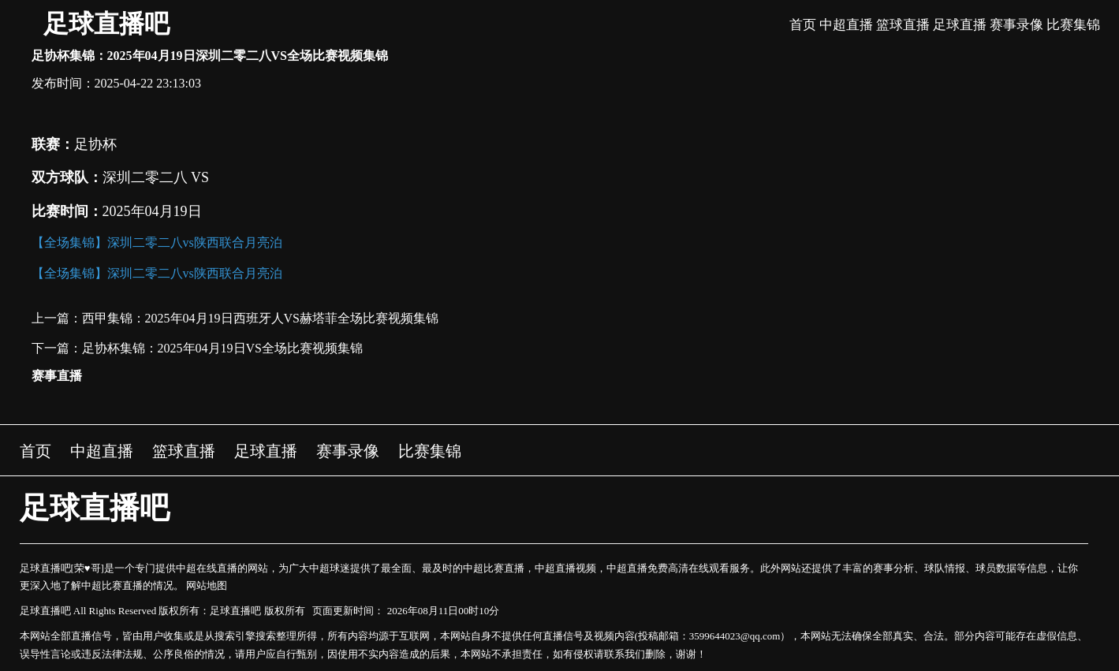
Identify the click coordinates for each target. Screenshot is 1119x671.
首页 (802, 24)
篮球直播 (903, 24)
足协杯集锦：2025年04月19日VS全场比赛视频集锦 (222, 348)
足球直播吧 (106, 23)
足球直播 (960, 24)
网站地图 (206, 585)
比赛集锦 (1073, 24)
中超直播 (846, 24)
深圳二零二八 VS (156, 177)
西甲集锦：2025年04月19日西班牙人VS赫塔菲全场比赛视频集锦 (260, 318)
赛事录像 (1016, 24)
